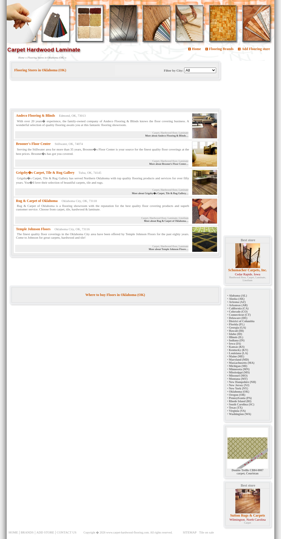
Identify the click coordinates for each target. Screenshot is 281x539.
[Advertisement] (115, 95)
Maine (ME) (236, 356)
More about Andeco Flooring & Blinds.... (166, 135)
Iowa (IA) (235, 343)
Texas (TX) (236, 407)
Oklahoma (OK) (239, 391)
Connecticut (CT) (240, 314)
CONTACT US (67, 532)
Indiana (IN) (237, 340)
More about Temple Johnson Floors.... (168, 249)
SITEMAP (189, 532)
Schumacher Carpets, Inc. (247, 270)
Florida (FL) (237, 324)
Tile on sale (206, 532)
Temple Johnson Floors (33, 229)
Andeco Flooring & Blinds (35, 116)
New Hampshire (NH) (242, 382)
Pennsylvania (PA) (240, 398)
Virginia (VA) (237, 410)
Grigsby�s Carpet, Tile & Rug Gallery (45, 173)
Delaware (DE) (238, 318)
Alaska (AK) (237, 298)
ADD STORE (45, 532)
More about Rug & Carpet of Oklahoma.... (166, 220)
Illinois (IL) (236, 337)
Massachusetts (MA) (242, 362)
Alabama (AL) (238, 295)
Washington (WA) (240, 414)
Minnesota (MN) (239, 369)
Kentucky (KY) (238, 350)
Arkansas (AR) (238, 305)
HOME (13, 532)
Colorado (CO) (238, 311)
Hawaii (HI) (236, 330)
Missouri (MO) (238, 375)
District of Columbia (242, 321)
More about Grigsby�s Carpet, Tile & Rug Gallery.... (160, 193)
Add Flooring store (256, 49)
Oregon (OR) (237, 394)
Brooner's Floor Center (33, 144)
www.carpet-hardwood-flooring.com (127, 532)
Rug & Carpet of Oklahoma (37, 201)
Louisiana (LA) (238, 353)
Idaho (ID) (235, 334)
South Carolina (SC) (241, 404)
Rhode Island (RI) (240, 401)
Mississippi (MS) (239, 372)
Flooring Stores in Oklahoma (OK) (46, 57)
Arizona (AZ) (237, 302)
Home (196, 49)
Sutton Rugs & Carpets (247, 515)
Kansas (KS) (237, 346)
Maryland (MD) (239, 359)
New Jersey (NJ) (239, 385)
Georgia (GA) (237, 327)
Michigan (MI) (238, 366)
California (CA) (239, 308)
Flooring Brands (221, 49)
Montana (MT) (238, 378)
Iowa (257, 274)
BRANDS (27, 532)
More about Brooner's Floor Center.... (168, 163)
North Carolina (256, 519)
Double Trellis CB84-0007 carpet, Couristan (247, 470)
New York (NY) (238, 388)
